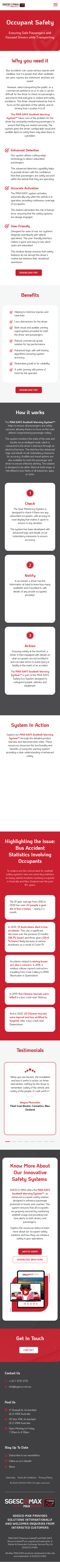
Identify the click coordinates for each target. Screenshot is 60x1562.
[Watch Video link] (30, 1251)
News (12, 1466)
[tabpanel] (30, 1098)
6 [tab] (38, 1142)
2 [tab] (13, 1142)
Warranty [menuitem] (10, 1477)
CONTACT (28, 1350)
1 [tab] (6, 1142)
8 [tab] (51, 1142)
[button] (55, 4)
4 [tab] (26, 1142)
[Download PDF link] (29, 272)
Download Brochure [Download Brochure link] (30, 1259)
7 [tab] (45, 1142)
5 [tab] (32, 1142)
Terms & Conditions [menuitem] (26, 1477)
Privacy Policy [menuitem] (45, 1477)
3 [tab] (19, 1142)
